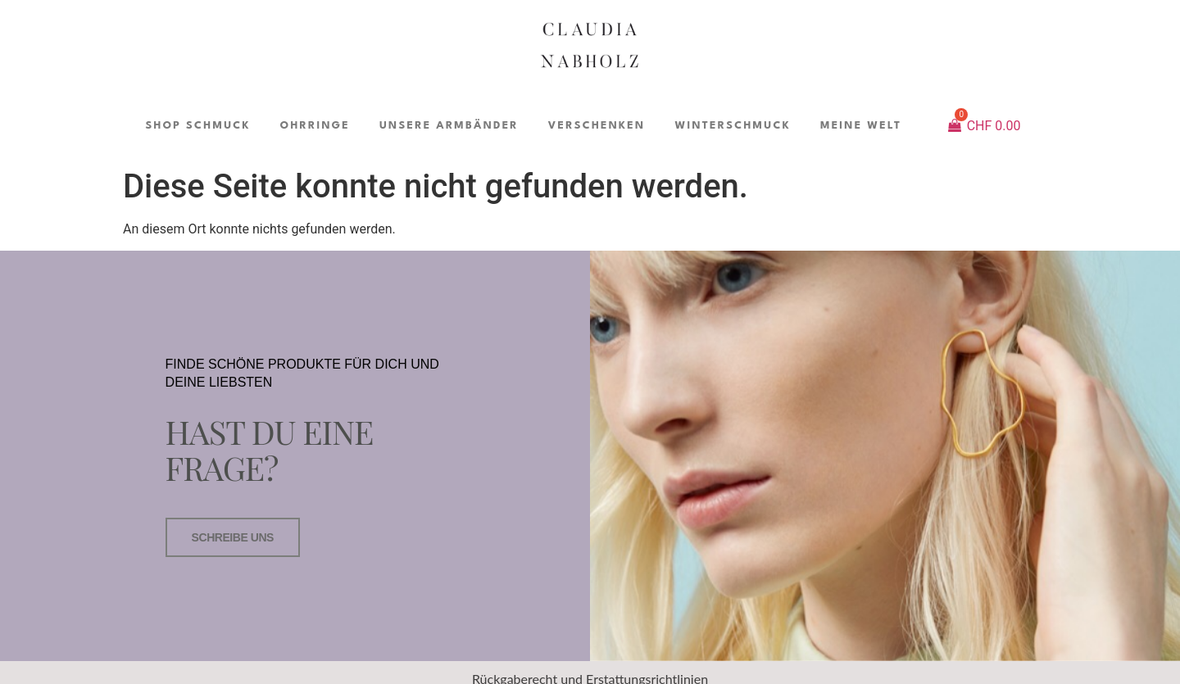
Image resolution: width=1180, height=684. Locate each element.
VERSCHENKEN (597, 125)
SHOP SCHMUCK (197, 125)
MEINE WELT (860, 125)
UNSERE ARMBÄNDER (449, 125)
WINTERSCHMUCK (732, 125)
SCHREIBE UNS (233, 537)
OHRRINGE (315, 125)
